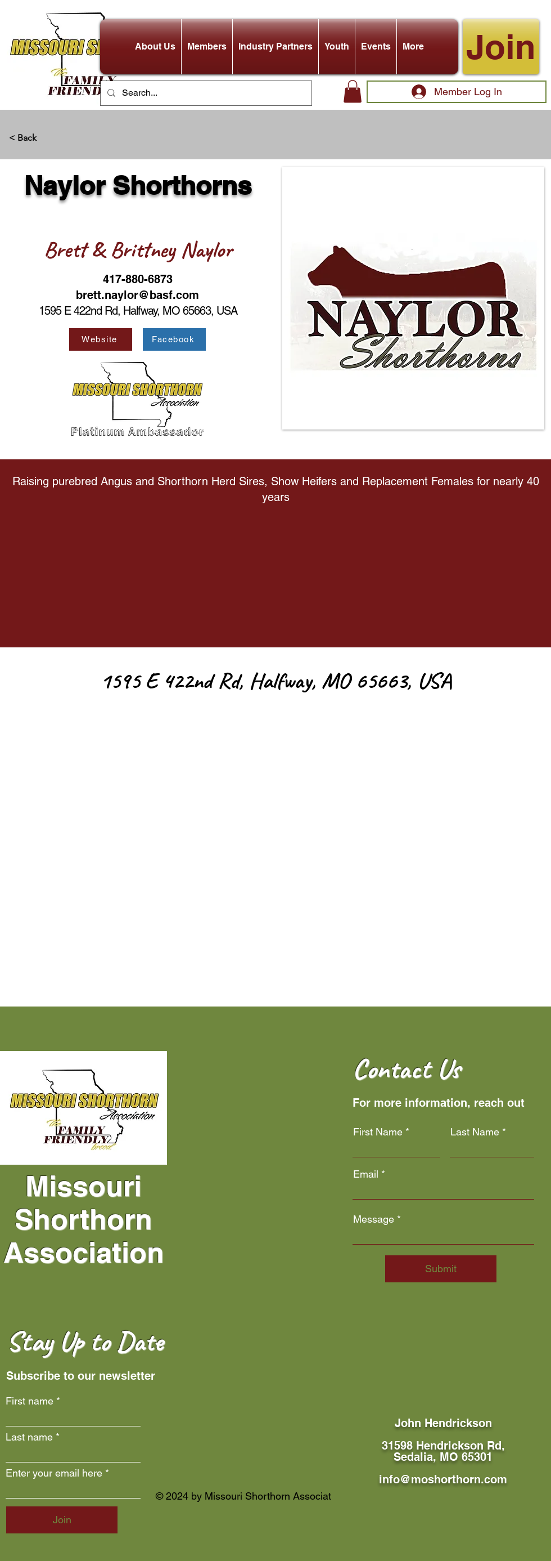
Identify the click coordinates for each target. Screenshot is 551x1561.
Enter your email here (54, 1473)
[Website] (100, 339)
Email (365, 1174)
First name (29, 1401)
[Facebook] (174, 339)
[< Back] (46, 138)
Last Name (474, 1132)
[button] (155, 46)
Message (373, 1219)
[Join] (501, 46)
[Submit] (441, 1269)
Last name (29, 1437)
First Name (378, 1132)
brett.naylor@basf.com (137, 295)
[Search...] (205, 93)
